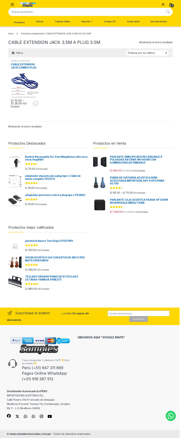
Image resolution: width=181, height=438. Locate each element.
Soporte (85, 21)
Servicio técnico (158, 21)
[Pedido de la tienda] (147, 53)
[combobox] (85, 12)
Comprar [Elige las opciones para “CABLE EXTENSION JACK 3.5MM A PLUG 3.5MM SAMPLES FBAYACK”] (36, 104)
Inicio (11, 33)
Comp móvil (133, 21)
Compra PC (110, 21)
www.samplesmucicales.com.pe (30, 433)
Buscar (168, 12)
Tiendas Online (62, 21)
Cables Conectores (20, 60)
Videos (39, 21)
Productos (19, 22)
